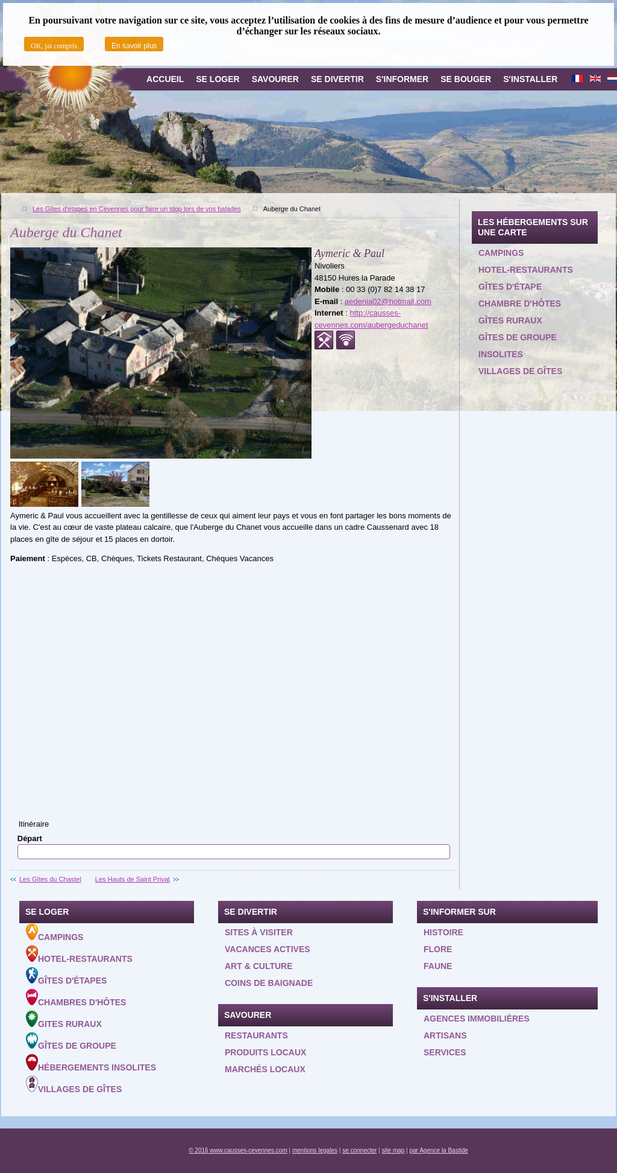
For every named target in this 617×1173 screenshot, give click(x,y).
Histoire (443, 932)
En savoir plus (134, 46)
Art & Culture (259, 966)
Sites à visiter (259, 932)
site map (393, 1150)
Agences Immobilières (477, 1018)
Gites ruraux (64, 1020)
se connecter (359, 1150)
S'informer (402, 79)
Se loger (217, 79)
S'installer (530, 79)
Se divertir (337, 79)
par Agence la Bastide (439, 1150)
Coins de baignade (269, 983)
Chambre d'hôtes (519, 303)
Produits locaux (265, 1052)
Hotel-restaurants (525, 270)
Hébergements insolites (91, 1063)
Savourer (275, 79)
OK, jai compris (54, 46)
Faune (438, 966)
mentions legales (314, 1150)
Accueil (165, 79)
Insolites (500, 354)
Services (445, 1052)
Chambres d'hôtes (76, 998)
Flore (438, 949)
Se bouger (465, 79)
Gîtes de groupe (517, 337)
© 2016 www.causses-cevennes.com (238, 1150)
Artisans (445, 1035)
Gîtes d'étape (510, 286)
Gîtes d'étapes (66, 976)
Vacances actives (267, 949)
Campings (501, 253)
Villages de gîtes (520, 371)
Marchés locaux (265, 1069)
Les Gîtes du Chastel (50, 879)
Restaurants (256, 1035)
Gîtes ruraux (510, 320)
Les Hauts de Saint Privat (132, 879)
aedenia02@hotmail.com (388, 301)
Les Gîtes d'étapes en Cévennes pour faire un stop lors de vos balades (137, 208)
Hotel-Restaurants (79, 955)
